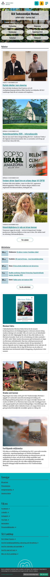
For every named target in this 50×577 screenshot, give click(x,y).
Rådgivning (37, 26)
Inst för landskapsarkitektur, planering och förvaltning (19, 543)
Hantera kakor (6, 493)
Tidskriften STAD (37, 32)
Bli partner (4, 482)
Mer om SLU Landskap (9, 554)
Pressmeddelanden (8, 527)
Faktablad (12, 38)
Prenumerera (5, 486)
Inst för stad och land (9, 550)
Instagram (5, 516)
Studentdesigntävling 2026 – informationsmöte (20, 133)
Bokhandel (37, 38)
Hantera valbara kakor (7, 574)
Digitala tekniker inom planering (15, 85)
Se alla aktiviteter (25, 287)
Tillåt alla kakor (44, 574)
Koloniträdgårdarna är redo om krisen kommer (20, 227)
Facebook (5, 509)
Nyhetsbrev (5, 523)
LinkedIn (5, 512)
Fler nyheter (25, 240)
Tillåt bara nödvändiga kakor (31, 574)
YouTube (5, 520)
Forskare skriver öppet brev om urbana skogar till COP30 (24, 180)
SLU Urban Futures (8, 539)
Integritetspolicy (7, 490)
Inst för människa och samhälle (12, 546)
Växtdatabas (12, 32)
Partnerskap (12, 26)
